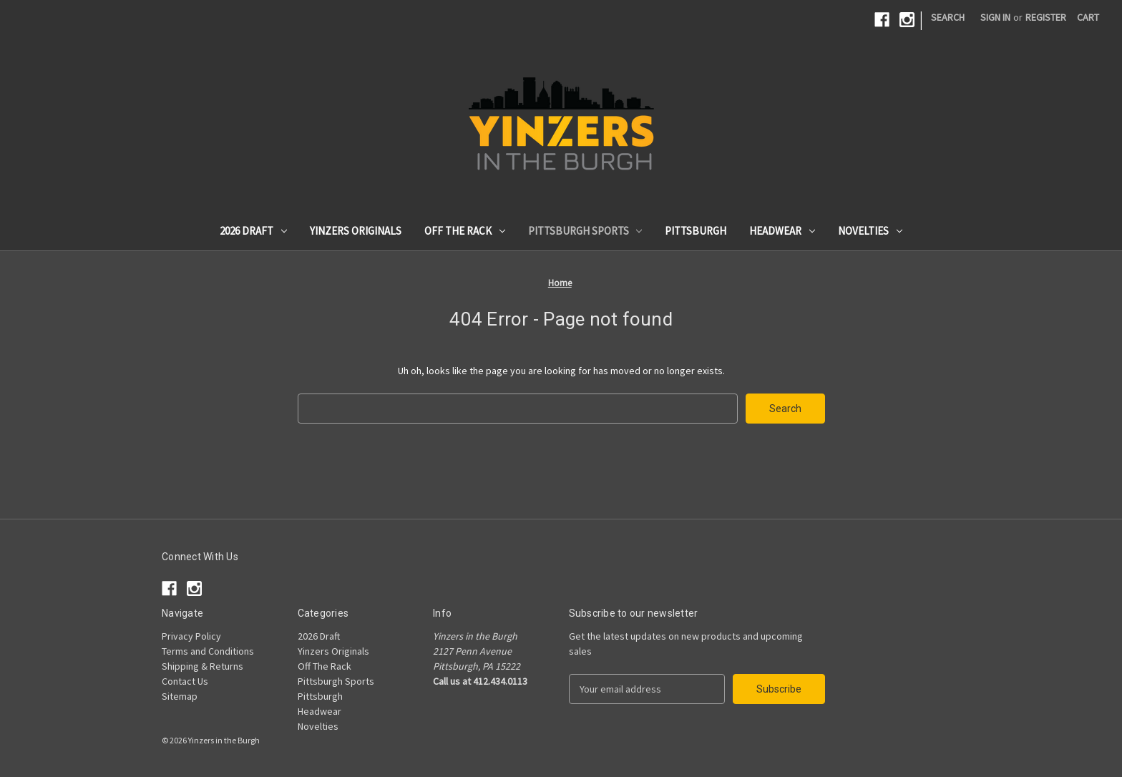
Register (1045, 17)
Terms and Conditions (208, 651)
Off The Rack (464, 231)
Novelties (870, 231)
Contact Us (185, 681)
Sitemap (179, 696)
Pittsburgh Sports (585, 231)
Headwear (782, 231)
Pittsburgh (695, 231)
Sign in (995, 17)
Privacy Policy (191, 636)
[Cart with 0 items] (1088, 17)
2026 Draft (253, 231)
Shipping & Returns (202, 666)
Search (948, 17)
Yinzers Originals (355, 231)
